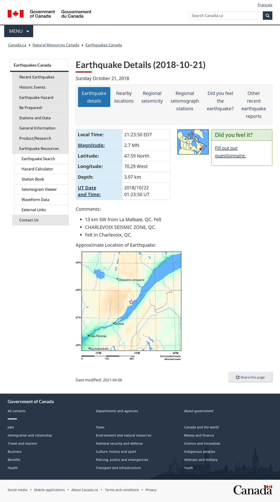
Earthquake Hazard (36, 97)
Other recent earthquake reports (253, 104)
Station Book (33, 179)
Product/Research (35, 138)
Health (13, 468)
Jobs (11, 427)
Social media (17, 490)
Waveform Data (35, 199)
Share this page (250, 377)
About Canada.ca (85, 490)
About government (198, 411)
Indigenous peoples (199, 451)
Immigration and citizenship (30, 435)
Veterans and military (201, 459)
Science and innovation (202, 443)
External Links (34, 209)
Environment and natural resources (123, 435)
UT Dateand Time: (89, 191)
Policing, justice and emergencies (122, 459)
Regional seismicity (152, 97)
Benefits (14, 459)
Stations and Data (35, 117)
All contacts (17, 411)
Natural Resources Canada (56, 45)
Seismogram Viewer (39, 189)
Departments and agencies (117, 411)
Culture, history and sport (116, 451)
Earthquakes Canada (103, 45)
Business (15, 451)
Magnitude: (91, 145)
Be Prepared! (30, 107)
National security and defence (119, 443)
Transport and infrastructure (118, 468)
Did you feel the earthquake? (220, 101)
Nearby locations (124, 97)
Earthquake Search (38, 158)
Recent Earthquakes (37, 77)
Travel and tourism (22, 443)
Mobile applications (49, 490)
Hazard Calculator (37, 169)
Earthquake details (94, 97)
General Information (37, 128)
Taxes (100, 427)
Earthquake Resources (39, 148)
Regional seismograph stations (185, 101)
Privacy (151, 490)
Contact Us (29, 220)
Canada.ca (17, 45)
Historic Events (32, 87)
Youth (188, 468)
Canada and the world (201, 427)
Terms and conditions (122, 490)
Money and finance (199, 435)
